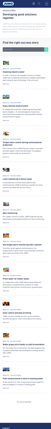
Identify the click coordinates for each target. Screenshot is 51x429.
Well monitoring (10, 213)
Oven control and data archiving (17, 312)
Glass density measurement (15, 105)
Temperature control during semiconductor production (22, 143)
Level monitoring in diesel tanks (17, 178)
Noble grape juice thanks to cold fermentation (23, 344)
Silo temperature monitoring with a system (22, 244)
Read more (6, 84)
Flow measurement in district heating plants (23, 378)
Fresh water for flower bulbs (16, 278)
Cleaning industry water (14, 71)
